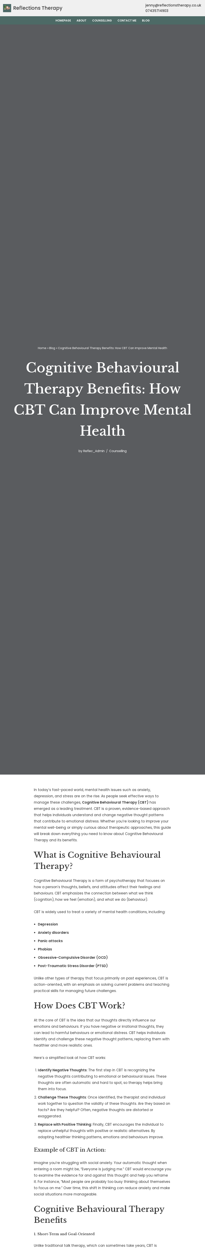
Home (42, 348)
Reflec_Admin (94, 451)
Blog (146, 21)
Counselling (102, 21)
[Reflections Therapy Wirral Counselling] (32, 8)
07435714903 (156, 10)
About (81, 21)
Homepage (63, 21)
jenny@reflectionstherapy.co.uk (173, 5)
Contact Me (126, 21)
